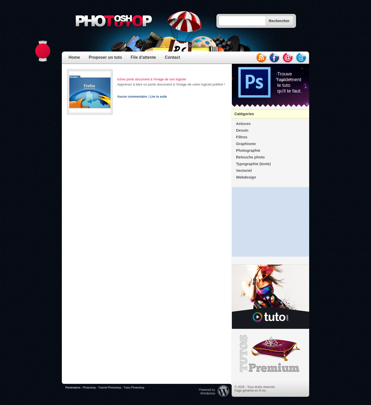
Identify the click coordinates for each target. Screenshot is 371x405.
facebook (274, 57)
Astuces (243, 124)
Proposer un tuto (105, 57)
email (287, 57)
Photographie (248, 150)
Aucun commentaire (132, 96)
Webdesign (246, 177)
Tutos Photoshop (134, 387)
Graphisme (246, 144)
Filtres (241, 137)
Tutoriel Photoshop (109, 387)
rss (261, 57)
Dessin (242, 130)
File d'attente (143, 57)
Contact (172, 57)
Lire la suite (158, 96)
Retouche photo (250, 157)
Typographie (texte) (253, 164)
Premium (270, 353)
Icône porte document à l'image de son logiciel (151, 79)
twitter (301, 57)
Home (74, 57)
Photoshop (89, 387)
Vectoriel (244, 170)
